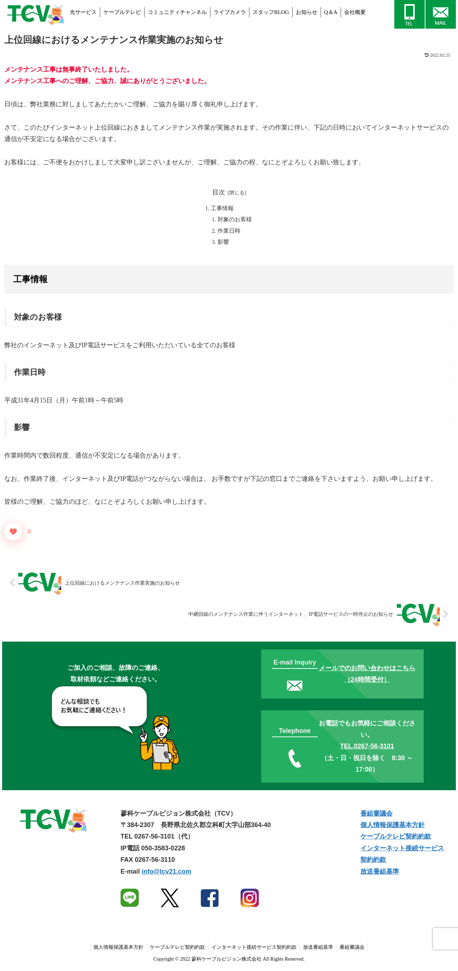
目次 (218, 192)
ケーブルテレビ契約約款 (395, 838)
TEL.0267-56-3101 (367, 748)
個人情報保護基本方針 (392, 826)
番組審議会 (376, 814)
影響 (223, 243)
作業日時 (229, 231)
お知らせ (306, 12)
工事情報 (222, 208)
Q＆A (330, 12)
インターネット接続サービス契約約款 (254, 948)
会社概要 (355, 12)
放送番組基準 (379, 872)
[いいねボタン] (13, 533)
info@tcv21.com (166, 872)
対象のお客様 (235, 220)
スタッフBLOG (271, 12)
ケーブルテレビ (122, 12)
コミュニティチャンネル (177, 12)
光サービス (83, 12)
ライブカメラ (230, 12)
